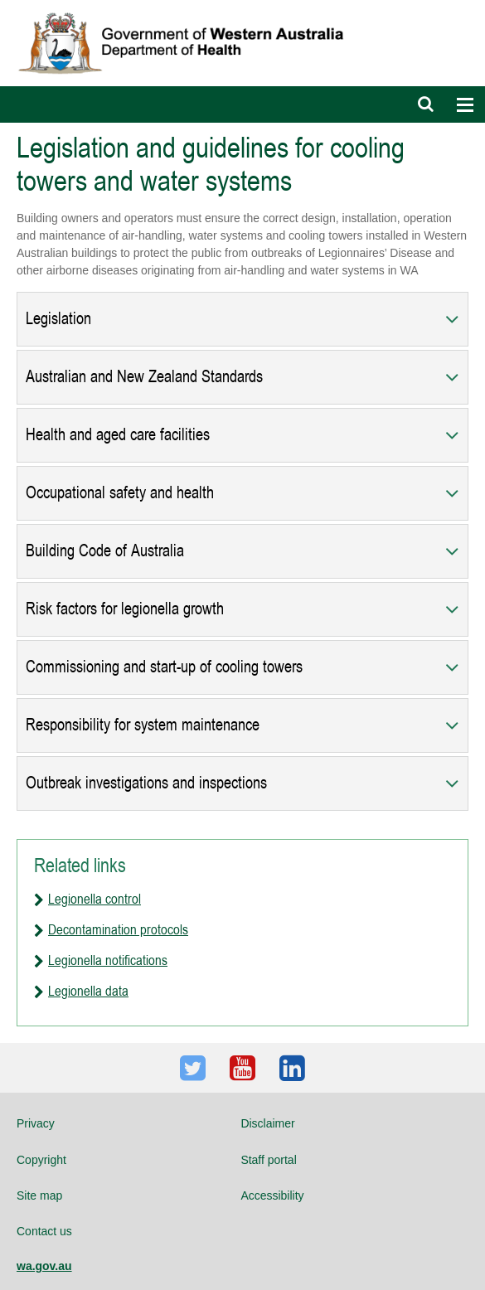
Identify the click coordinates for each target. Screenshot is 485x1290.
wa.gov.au (44, 1266)
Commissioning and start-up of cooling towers (164, 667)
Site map (39, 1195)
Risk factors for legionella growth (125, 608)
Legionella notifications (107, 960)
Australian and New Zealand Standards (144, 376)
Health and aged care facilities (118, 434)
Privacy (36, 1123)
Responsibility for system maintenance (142, 725)
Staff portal (268, 1159)
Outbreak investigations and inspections (146, 783)
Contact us (44, 1231)
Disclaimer (267, 1123)
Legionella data (88, 990)
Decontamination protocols (118, 929)
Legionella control (94, 898)
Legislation (58, 318)
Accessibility (271, 1195)
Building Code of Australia (105, 550)
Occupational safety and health (120, 492)
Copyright (41, 1159)
